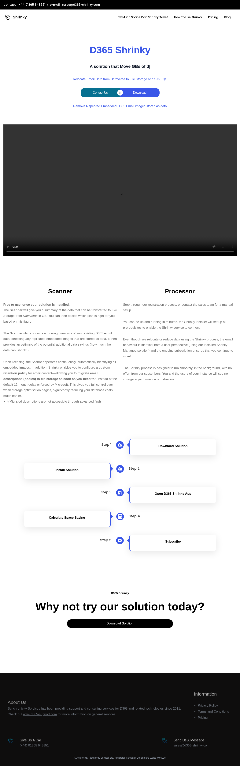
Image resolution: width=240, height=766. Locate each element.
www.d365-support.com (40, 727)
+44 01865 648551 (31, 5)
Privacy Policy (208, 713)
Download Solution (120, 623)
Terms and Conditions (213, 720)
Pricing (203, 726)
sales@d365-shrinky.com (81, 5)
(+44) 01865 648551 (34, 751)
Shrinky (20, 17)
